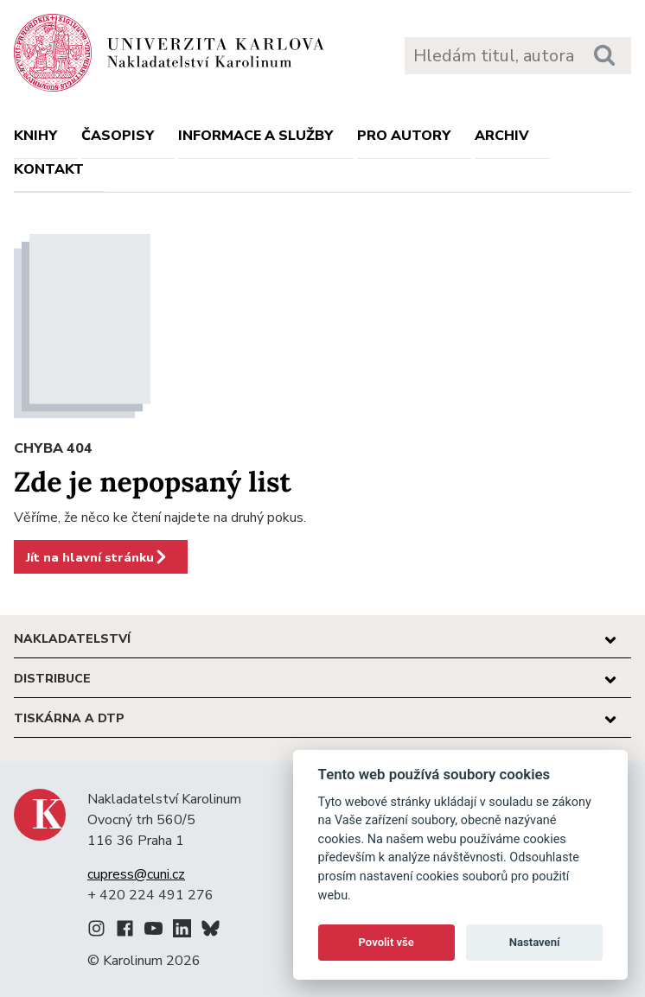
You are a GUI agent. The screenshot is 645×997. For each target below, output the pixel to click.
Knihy (35, 135)
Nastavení (534, 942)
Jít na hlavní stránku (97, 557)
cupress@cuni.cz (136, 874)
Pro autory (403, 135)
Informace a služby (255, 135)
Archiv (502, 135)
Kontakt (49, 169)
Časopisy (117, 135)
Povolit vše (386, 942)
